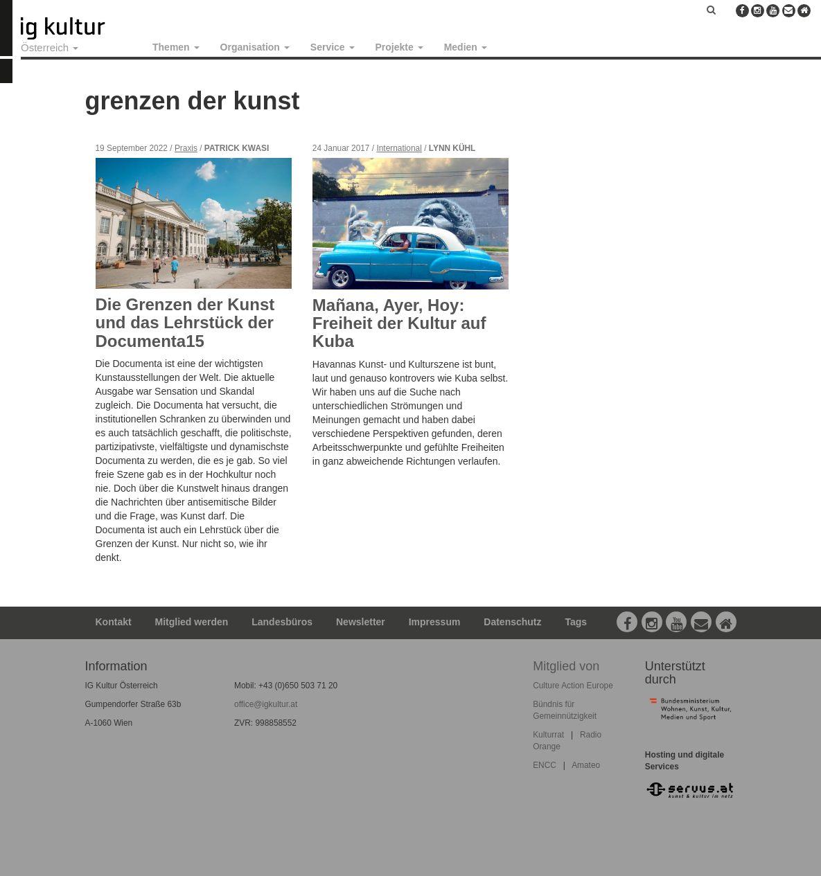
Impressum (435, 621)
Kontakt (114, 621)
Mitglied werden (192, 621)
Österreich (49, 47)
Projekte (399, 47)
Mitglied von (566, 666)
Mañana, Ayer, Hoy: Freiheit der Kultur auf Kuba (399, 323)
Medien (465, 47)
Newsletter (360, 621)
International (398, 148)
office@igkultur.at (265, 704)
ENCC (544, 765)
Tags (576, 621)
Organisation (255, 47)
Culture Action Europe (573, 685)
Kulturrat (548, 735)
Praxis (186, 148)
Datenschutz (512, 621)
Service (332, 47)
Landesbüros (281, 621)
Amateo (586, 765)
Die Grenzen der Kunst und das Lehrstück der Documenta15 (185, 322)
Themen (176, 47)
